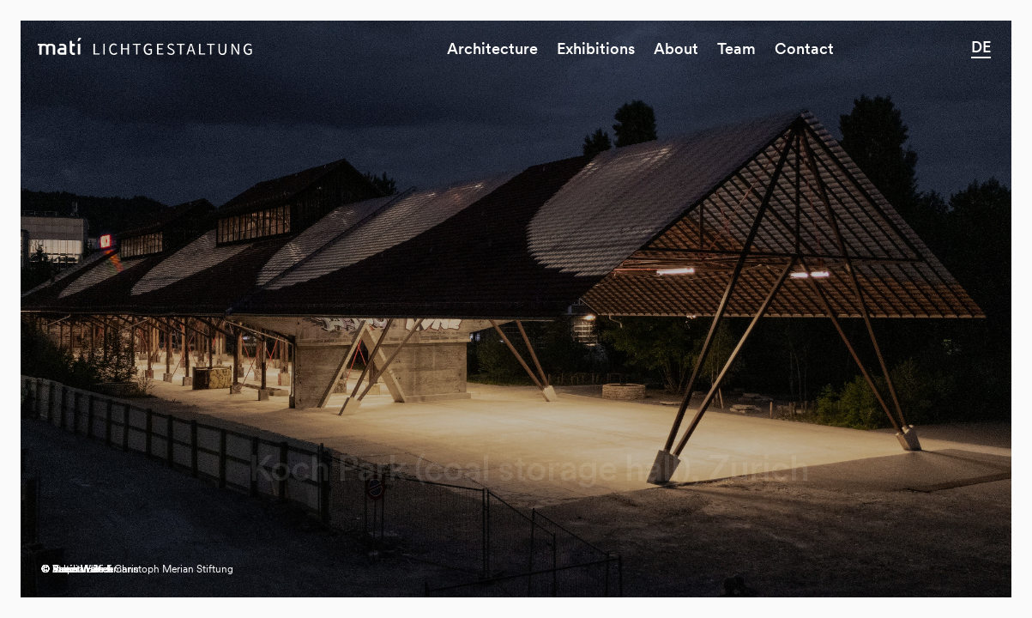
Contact (804, 48)
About (676, 48)
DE (981, 47)
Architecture (492, 48)
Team (736, 48)
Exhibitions (596, 48)
